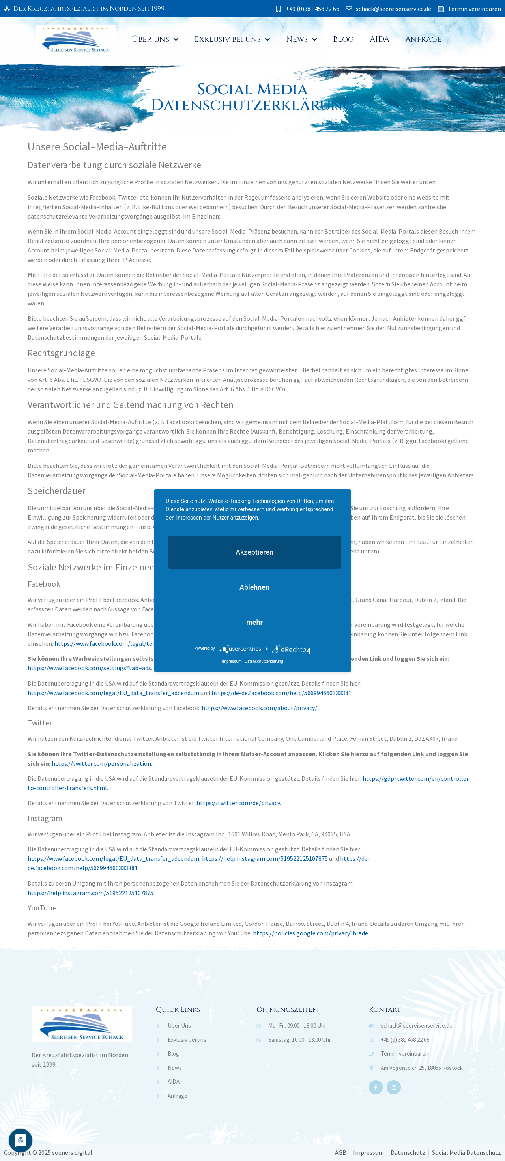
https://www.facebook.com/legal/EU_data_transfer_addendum (113, 693)
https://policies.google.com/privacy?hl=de (310, 933)
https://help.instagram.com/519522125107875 (265, 858)
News (301, 39)
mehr (254, 622)
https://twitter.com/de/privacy (238, 803)
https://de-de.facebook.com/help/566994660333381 (281, 693)
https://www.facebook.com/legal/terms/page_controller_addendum (147, 643)
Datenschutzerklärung (264, 661)
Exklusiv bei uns (232, 39)
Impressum (231, 661)
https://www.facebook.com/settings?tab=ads (89, 668)
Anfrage (423, 39)
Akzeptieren (254, 552)
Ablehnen (254, 587)
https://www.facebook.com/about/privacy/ (259, 708)
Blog (343, 39)
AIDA (379, 39)
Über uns (155, 39)
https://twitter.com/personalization (101, 763)
